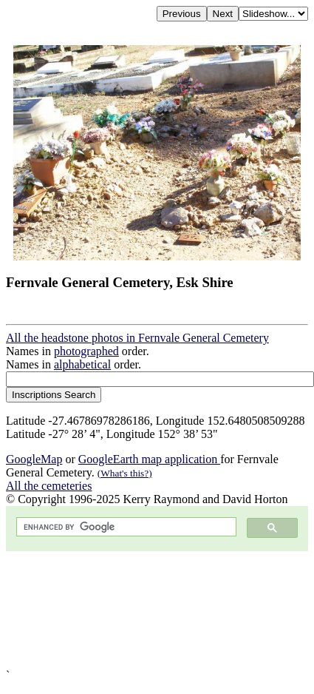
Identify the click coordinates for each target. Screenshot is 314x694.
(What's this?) (125, 473)
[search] (125, 527)
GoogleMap (34, 459)
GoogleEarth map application (149, 459)
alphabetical (82, 364)
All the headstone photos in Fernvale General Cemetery (137, 337)
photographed (86, 351)
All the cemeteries (49, 485)
